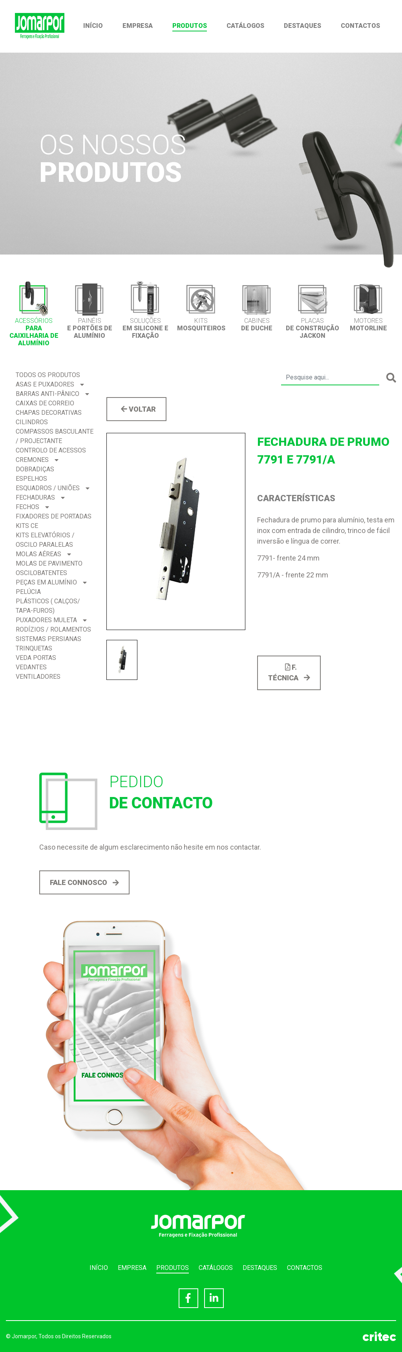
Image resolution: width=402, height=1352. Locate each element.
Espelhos (31, 478)
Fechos (32, 507)
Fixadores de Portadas (53, 516)
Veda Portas (36, 657)
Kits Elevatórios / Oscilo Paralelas (45, 539)
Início (93, 25)
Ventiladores (38, 676)
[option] (34, 313)
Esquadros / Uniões (53, 488)
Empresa (137, 25)
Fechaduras (40, 497)
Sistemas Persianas (48, 639)
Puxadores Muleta (51, 620)
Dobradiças (35, 469)
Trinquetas (34, 648)
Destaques (302, 25)
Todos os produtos (48, 375)
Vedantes (31, 667)
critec (379, 1337)
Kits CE (27, 525)
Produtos (189, 25)
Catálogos (245, 25)
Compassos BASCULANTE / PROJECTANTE (54, 436)
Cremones (37, 459)
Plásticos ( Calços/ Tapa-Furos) (48, 605)
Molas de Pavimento (49, 563)
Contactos (360, 25)
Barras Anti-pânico (52, 394)
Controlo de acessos (51, 450)
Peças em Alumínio (51, 582)
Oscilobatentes (41, 573)
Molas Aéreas (43, 554)
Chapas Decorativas (49, 412)
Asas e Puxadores (50, 384)
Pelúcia (28, 591)
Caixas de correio (45, 403)
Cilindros (32, 422)
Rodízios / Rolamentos (53, 629)
